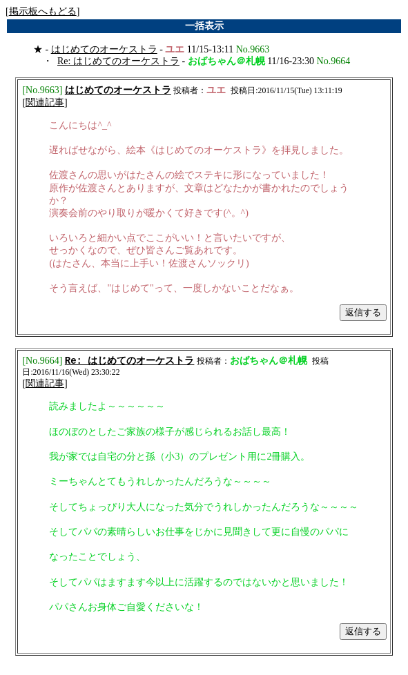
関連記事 (45, 104)
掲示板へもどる (43, 11)
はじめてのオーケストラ (104, 49)
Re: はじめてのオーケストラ (118, 61)
